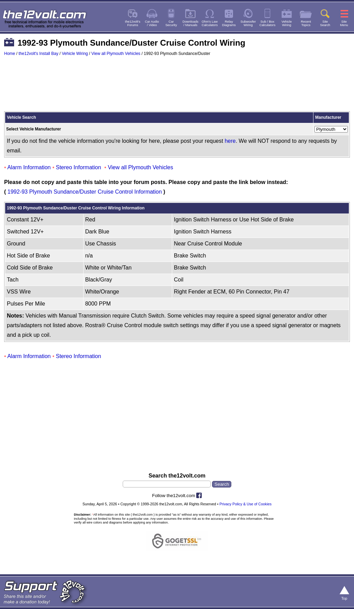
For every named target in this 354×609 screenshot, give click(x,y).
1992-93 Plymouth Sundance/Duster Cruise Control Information (85, 192)
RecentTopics (306, 23)
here (230, 141)
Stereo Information (78, 167)
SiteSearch (325, 23)
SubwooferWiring (248, 23)
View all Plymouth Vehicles (116, 53)
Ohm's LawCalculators (210, 23)
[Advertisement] (177, 86)
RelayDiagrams (229, 23)
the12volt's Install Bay (38, 53)
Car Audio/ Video (152, 23)
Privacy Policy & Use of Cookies (245, 504)
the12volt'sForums (132, 23)
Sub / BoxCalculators (267, 23)
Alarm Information (29, 167)
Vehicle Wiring (75, 53)
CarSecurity (171, 23)
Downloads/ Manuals (190, 23)
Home (9, 53)
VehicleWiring (286, 23)
